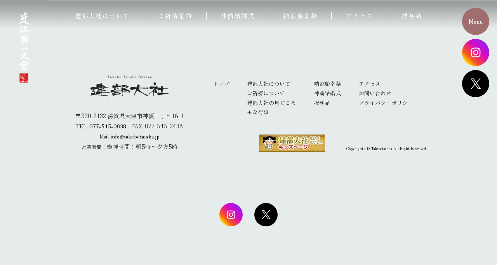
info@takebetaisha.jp (135, 136)
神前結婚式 (238, 15)
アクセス (359, 15)
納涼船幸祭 (300, 15)
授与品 (411, 15)
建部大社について (102, 15)
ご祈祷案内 (175, 15)
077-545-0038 (108, 126)
